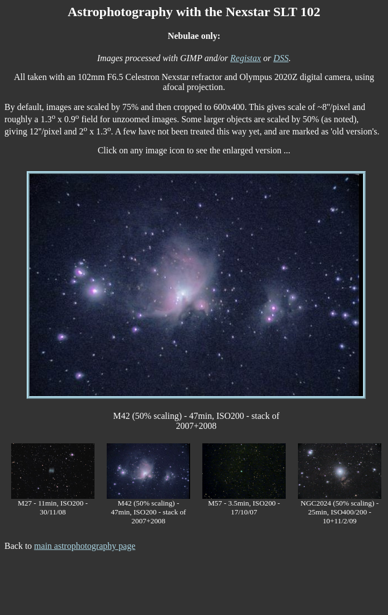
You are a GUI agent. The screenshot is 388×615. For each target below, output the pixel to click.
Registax (245, 58)
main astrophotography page (84, 546)
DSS (281, 58)
